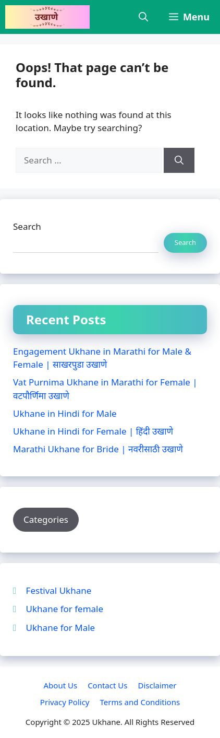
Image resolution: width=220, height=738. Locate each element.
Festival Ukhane (59, 590)
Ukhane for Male (60, 628)
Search (27, 226)
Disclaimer (157, 685)
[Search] (179, 160)
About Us (61, 685)
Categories (45, 519)
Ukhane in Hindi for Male (65, 413)
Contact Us (107, 685)
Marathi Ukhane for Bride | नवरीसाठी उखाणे (98, 449)
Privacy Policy (65, 702)
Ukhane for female (64, 609)
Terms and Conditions (140, 702)
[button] (143, 17)
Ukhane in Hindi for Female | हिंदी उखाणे (93, 431)
